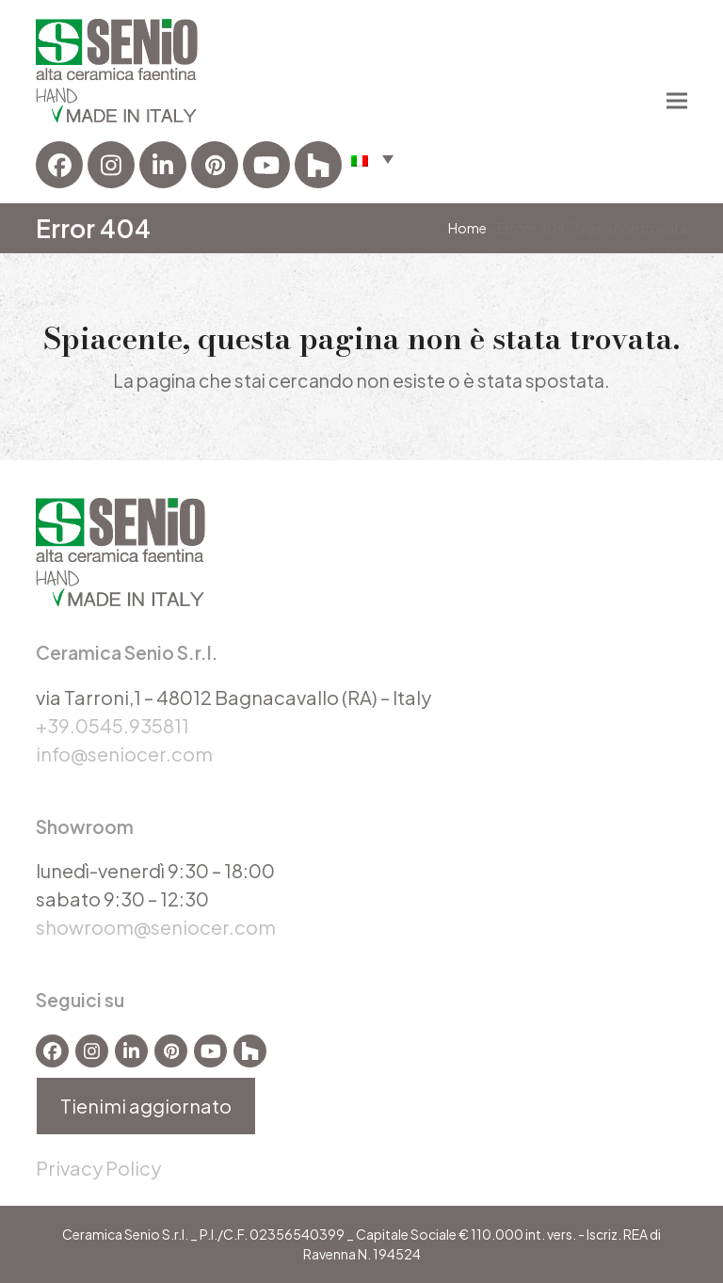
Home (467, 227)
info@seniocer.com (124, 753)
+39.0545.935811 (112, 725)
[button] (677, 101)
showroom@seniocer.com (156, 926)
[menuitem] (372, 158)
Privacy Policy (98, 1167)
